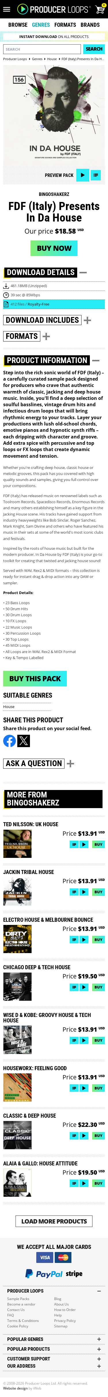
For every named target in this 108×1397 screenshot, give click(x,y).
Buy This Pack (34, 678)
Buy (98, 844)
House (8, 706)
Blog (57, 1298)
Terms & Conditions (23, 1320)
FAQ (10, 1315)
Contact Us (16, 1309)
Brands (90, 25)
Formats (65, 25)
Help (58, 1315)
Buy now (54, 248)
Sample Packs (18, 1298)
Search (94, 49)
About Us (61, 1304)
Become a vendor (21, 1304)
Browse (17, 25)
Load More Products (54, 1221)
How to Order (65, 1309)
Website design (15, 1388)
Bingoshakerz (54, 194)
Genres (41, 25)
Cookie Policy (17, 1326)
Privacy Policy (65, 1320)
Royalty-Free (38, 304)
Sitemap (60, 1326)
